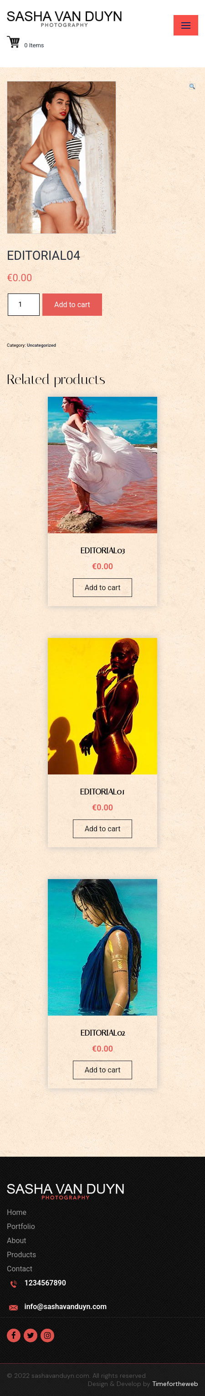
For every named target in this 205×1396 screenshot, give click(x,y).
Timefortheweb (175, 1384)
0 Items (25, 45)
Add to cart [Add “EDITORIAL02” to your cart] (103, 1070)
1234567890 (45, 1283)
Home (16, 1212)
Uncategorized (41, 345)
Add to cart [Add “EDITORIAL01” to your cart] (103, 828)
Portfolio (21, 1226)
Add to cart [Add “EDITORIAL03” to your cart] (103, 587)
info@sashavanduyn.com (65, 1306)
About (16, 1240)
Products (21, 1254)
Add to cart (72, 304)
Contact (19, 1268)
